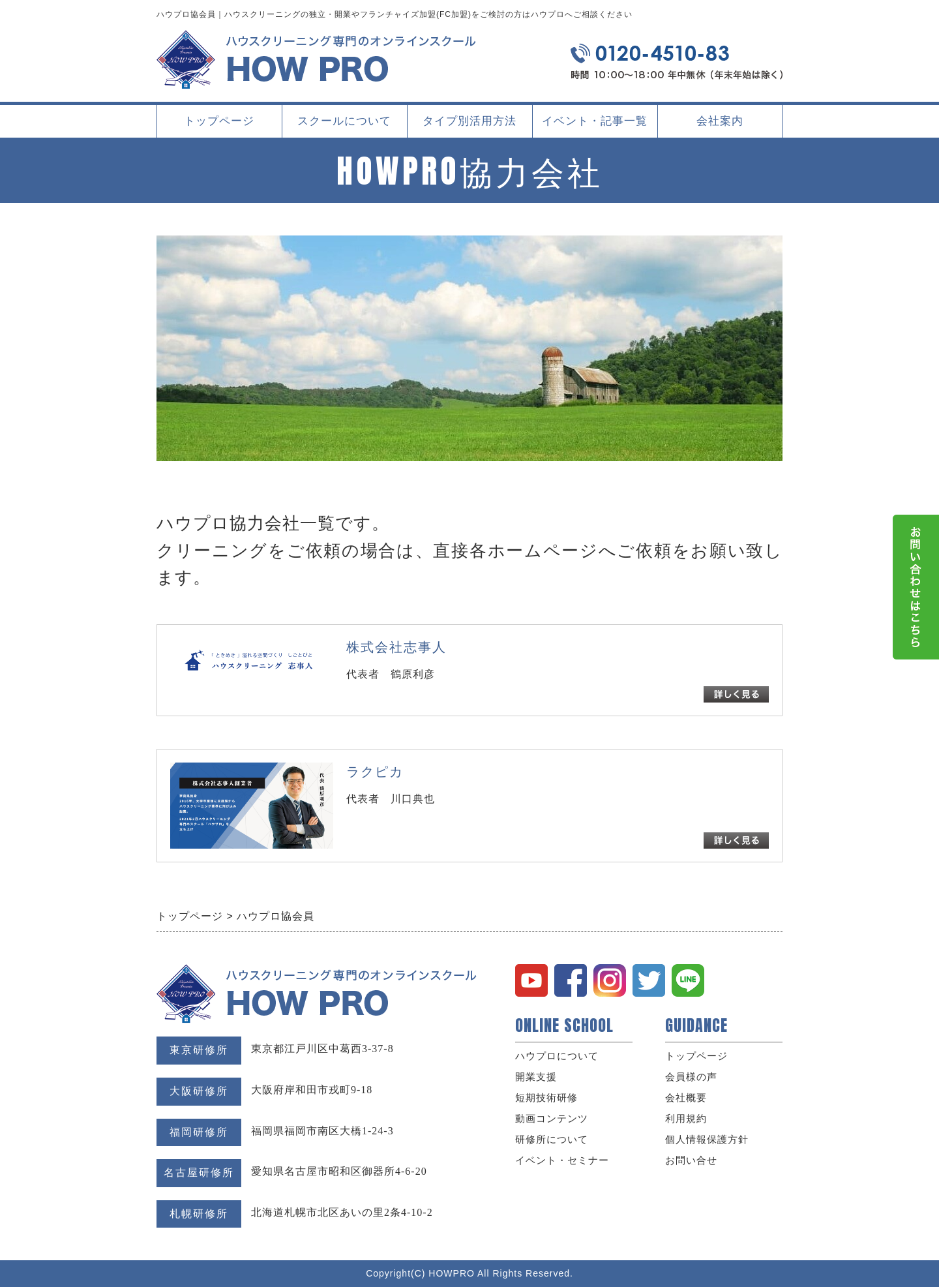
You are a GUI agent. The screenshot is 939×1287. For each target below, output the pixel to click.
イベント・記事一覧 (595, 121)
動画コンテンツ (551, 1118)
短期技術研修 (546, 1098)
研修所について (551, 1139)
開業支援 (536, 1077)
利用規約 (686, 1118)
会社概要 (686, 1098)
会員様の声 (691, 1077)
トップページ (219, 121)
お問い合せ (691, 1160)
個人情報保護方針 (707, 1139)
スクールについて (344, 126)
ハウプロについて (557, 1056)
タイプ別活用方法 (469, 126)
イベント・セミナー (562, 1160)
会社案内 (719, 126)
